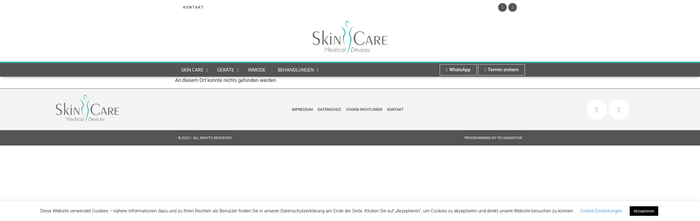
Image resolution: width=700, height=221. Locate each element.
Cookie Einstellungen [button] (601, 211)
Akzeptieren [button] (643, 211)
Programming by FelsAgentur (493, 138)
